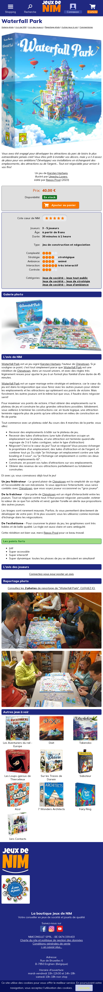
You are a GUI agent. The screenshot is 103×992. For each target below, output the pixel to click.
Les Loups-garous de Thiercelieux (18, 765)
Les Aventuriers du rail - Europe (17, 732)
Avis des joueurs (35, 27)
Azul (18, 797)
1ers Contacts (18, 826)
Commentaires (86, 27)
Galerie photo (8, 27)
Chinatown (82, 364)
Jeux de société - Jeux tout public (65, 278)
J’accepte (84, 988)
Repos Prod (51, 532)
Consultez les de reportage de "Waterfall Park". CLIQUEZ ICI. (51, 588)
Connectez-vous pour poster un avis (51, 574)
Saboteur (85, 763)
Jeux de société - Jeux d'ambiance (65, 284)
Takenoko (85, 730)
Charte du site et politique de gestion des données (51, 940)
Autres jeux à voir (69, 27)
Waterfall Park (11, 364)
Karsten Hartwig (57, 173)
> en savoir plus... (51, 947)
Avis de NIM (20, 27)
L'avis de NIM (12, 357)
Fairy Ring (85, 797)
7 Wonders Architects (51, 797)
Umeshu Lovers (58, 176)
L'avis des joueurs (16, 567)
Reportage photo (52, 27)
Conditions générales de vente (51, 943)
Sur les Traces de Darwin (51, 765)
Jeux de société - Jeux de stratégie (66, 281)
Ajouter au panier (64, 205)
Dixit (51, 730)
